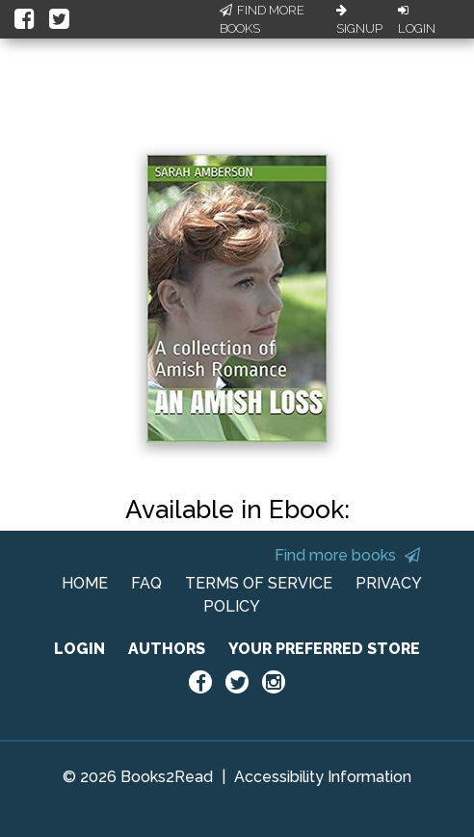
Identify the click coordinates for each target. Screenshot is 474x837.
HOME (85, 583)
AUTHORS (166, 649)
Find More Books (262, 20)
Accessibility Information (322, 777)
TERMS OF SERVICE (258, 583)
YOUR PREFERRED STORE (324, 649)
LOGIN (79, 649)
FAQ (146, 583)
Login (416, 20)
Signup (359, 20)
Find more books (347, 555)
